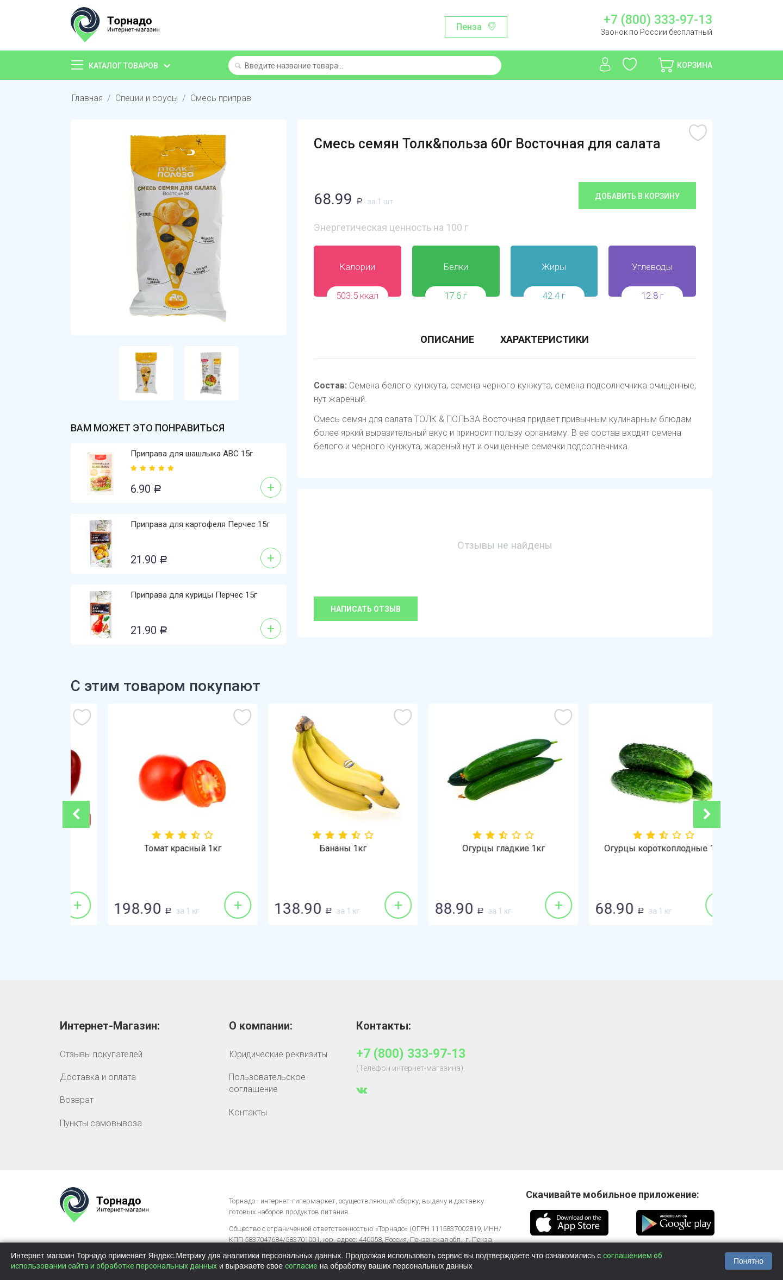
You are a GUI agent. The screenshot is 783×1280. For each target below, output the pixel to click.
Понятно (748, 1261)
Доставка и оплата (98, 1077)
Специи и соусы (146, 98)
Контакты (248, 1112)
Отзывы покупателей (101, 1054)
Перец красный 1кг (151, 849)
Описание (447, 339)
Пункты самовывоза (101, 1123)
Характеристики (544, 339)
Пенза (469, 27)
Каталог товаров (123, 65)
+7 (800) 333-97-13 (658, 20)
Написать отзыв (366, 609)
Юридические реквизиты (278, 1054)
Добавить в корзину (637, 196)
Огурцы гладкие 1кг (632, 849)
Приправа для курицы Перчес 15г (193, 595)
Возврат (77, 1100)
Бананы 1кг (471, 849)
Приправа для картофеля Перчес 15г (200, 524)
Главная (87, 98)
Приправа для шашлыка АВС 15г (191, 454)
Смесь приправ (220, 98)
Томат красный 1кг (311, 849)
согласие (301, 1266)
